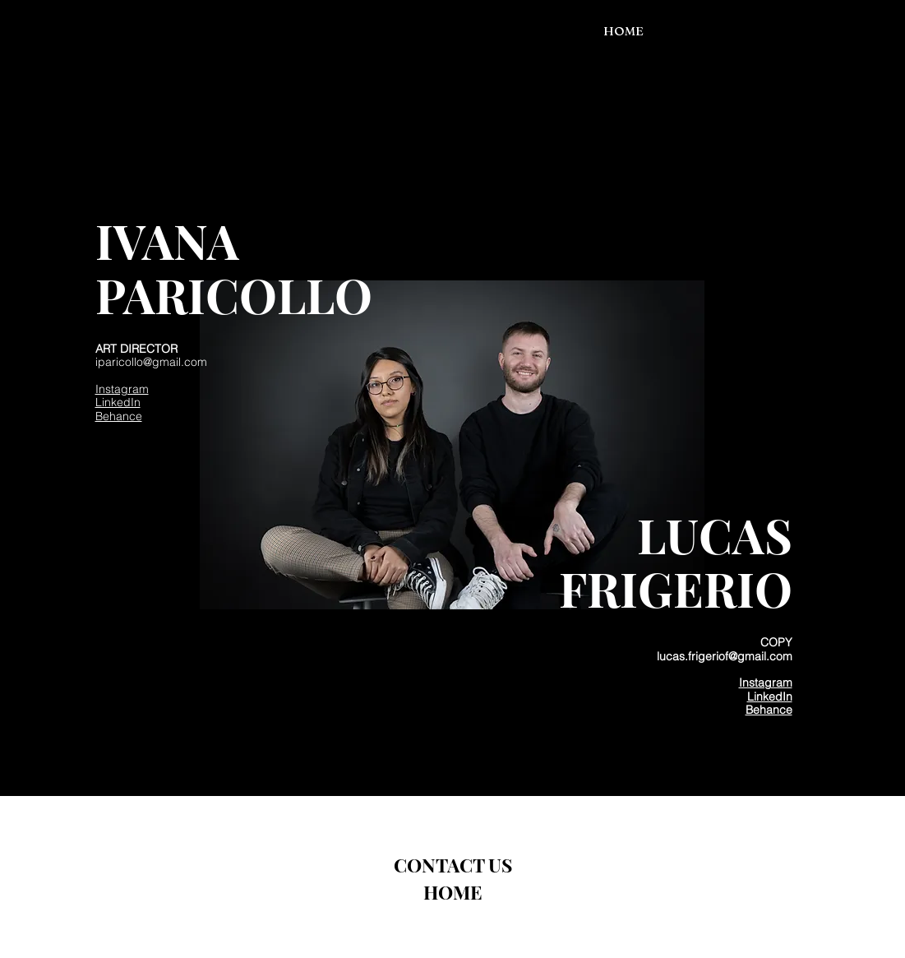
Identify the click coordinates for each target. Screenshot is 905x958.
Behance (118, 416)
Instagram (122, 389)
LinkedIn (118, 402)
